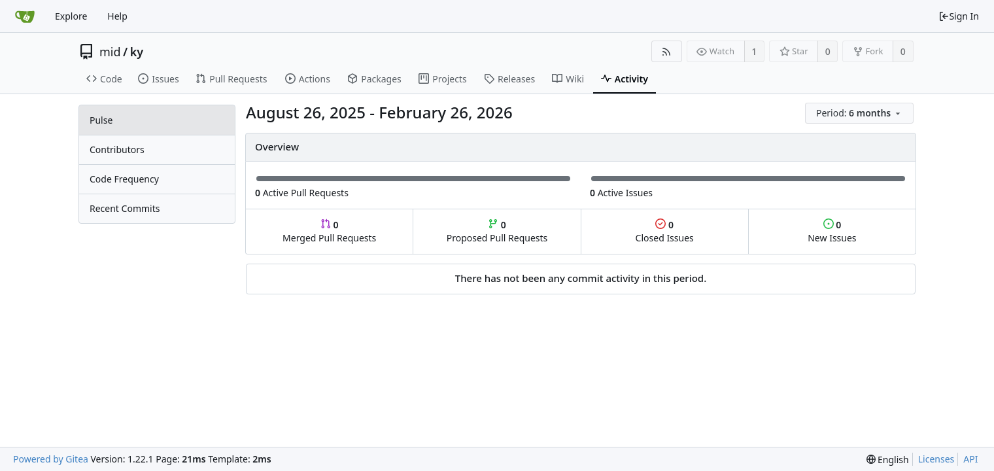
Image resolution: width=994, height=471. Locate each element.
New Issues (832, 231)
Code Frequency (124, 179)
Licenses (936, 459)
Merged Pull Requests (329, 231)
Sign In (958, 16)
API (970, 459)
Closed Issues (665, 231)
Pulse (101, 120)
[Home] (25, 16)
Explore (71, 16)
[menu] (860, 113)
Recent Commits (125, 208)
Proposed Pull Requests (497, 231)
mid (110, 51)
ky (136, 51)
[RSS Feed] (666, 51)
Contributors (117, 149)
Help (117, 16)
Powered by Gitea (50, 459)
